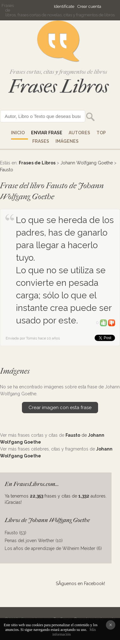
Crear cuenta (89, 6)
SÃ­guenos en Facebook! (80, 583)
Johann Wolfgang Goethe (86, 162)
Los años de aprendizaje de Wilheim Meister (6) (53, 548)
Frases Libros (58, 86)
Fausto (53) (15, 532)
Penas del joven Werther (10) (34, 540)
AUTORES (79, 132)
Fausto (6, 169)
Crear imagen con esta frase (60, 407)
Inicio (18, 132)
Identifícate (64, 6)
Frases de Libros (37, 162)
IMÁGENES (67, 141)
